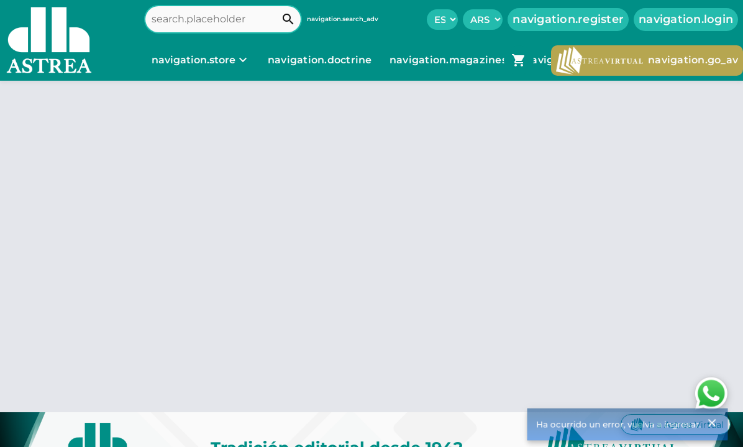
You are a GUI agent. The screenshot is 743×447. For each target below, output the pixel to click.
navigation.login (686, 19)
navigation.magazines (449, 60)
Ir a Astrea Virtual (675, 424)
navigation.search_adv (342, 19)
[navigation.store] (201, 60)
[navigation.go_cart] (519, 60)
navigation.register (568, 19)
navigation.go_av (647, 60)
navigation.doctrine (320, 60)
